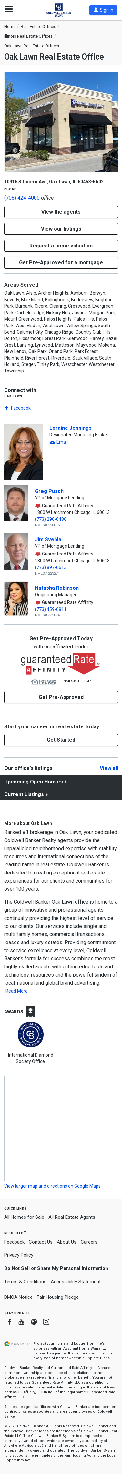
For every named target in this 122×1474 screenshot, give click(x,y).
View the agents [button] (61, 212)
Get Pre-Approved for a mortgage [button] (61, 262)
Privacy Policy (18, 1255)
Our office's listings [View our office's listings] (28, 768)
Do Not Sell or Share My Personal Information (56, 1268)
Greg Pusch (49, 491)
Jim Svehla (48, 539)
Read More (16, 991)
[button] (103, 10)
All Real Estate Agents (71, 1217)
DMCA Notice (18, 1297)
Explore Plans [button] (98, 1358)
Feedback (14, 1242)
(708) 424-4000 (22, 198)
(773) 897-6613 (50, 567)
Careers (89, 1242)
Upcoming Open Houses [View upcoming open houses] (33, 782)
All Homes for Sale (24, 1217)
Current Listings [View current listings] (24, 794)
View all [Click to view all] (109, 768)
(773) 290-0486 (50, 519)
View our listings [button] (61, 229)
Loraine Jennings (70, 428)
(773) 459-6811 (50, 609)
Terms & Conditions (25, 1282)
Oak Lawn (13, 396)
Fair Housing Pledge (58, 1297)
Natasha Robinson (57, 588)
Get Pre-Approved (61, 697)
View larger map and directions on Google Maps (52, 1186)
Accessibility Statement (76, 1282)
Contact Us (41, 1242)
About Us (66, 1242)
